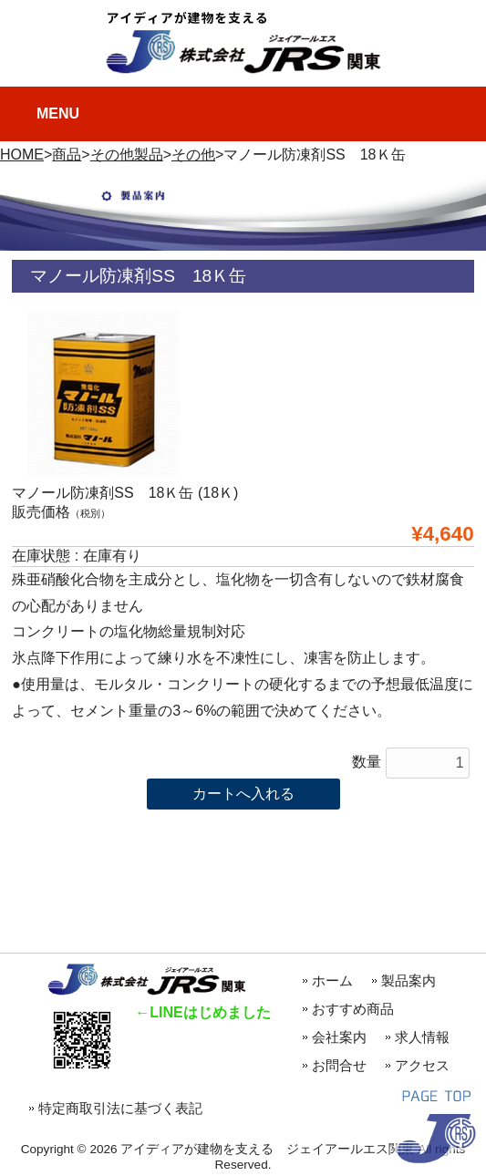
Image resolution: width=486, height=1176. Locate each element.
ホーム (332, 980)
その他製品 (126, 154)
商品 (66, 154)
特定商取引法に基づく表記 (120, 1108)
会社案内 (339, 1037)
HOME (22, 154)
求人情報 (422, 1037)
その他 (193, 154)
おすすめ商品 (360, 1008)
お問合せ (339, 1065)
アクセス (422, 1065)
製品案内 (408, 980)
